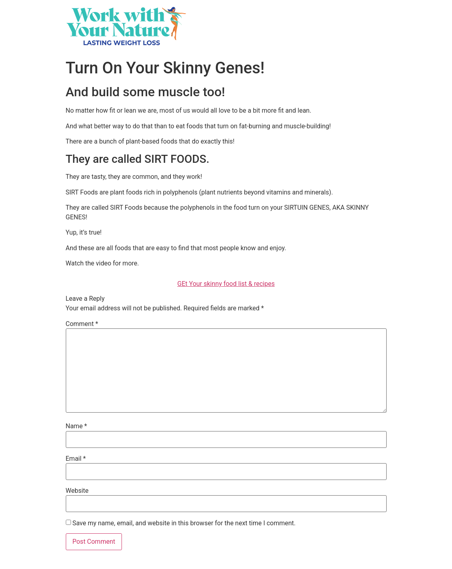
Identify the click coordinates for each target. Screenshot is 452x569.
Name (76, 426)
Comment (82, 324)
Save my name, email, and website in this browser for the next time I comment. (184, 523)
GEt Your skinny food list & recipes (226, 284)
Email (76, 459)
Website (77, 491)
